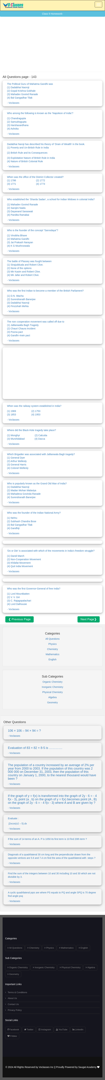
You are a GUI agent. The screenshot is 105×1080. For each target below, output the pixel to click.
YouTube (61, 1029)
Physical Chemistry (52, 692)
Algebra (52, 697)
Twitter (29, 1029)
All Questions (52, 638)
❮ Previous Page (19, 619)
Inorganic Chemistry (52, 687)
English (53, 659)
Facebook (13, 1029)
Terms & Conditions (16, 992)
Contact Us (12, 1004)
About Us (11, 998)
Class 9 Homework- (52, 13)
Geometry (52, 702)
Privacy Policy (13, 1010)
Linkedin (78, 1029)
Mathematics (52, 654)
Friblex (12, 1036)
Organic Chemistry (53, 681)
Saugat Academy (89, 1067)
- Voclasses (52, 93)
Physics (52, 644)
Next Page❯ (89, 619)
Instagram (44, 1029)
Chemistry (52, 649)
